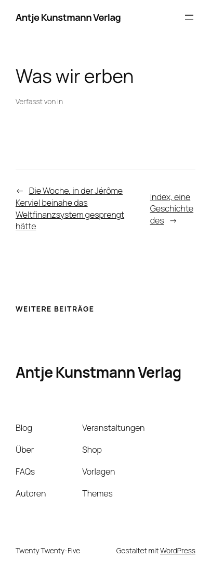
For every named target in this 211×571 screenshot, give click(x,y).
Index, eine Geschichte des (171, 208)
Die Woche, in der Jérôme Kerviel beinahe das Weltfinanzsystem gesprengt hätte (70, 208)
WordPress (177, 550)
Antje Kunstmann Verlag (68, 16)
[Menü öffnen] (189, 17)
